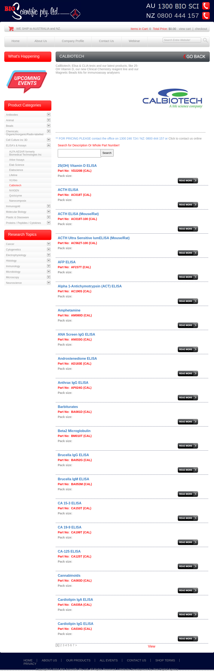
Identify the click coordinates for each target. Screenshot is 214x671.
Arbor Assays (16, 159)
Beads (9, 125)
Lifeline (13, 175)
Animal (10, 120)
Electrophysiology (16, 255)
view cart (185, 29)
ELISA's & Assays (16, 145)
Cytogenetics (13, 249)
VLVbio (13, 180)
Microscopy (12, 277)
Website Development (134, 669)
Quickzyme (15, 195)
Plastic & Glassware (17, 217)
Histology (11, 260)
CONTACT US (136, 660)
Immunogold (13, 206)
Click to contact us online (185, 138)
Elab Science (16, 164)
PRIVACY (30, 663)
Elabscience (16, 170)
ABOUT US (49, 660)
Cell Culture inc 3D (16, 139)
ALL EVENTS (109, 660)
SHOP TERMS (165, 660)
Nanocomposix (17, 200)
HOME (28, 660)
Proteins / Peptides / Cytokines (23, 222)
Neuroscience (14, 282)
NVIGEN (14, 190)
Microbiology (13, 271)
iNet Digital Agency (165, 669)
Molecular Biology (16, 211)
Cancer (10, 244)
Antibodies (12, 114)
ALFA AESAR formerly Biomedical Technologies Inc (25, 153)
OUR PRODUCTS (78, 660)
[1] (57, 645)
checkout (201, 29)
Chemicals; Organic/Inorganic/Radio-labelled (24, 133)
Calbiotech (15, 185)
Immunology (13, 266)
